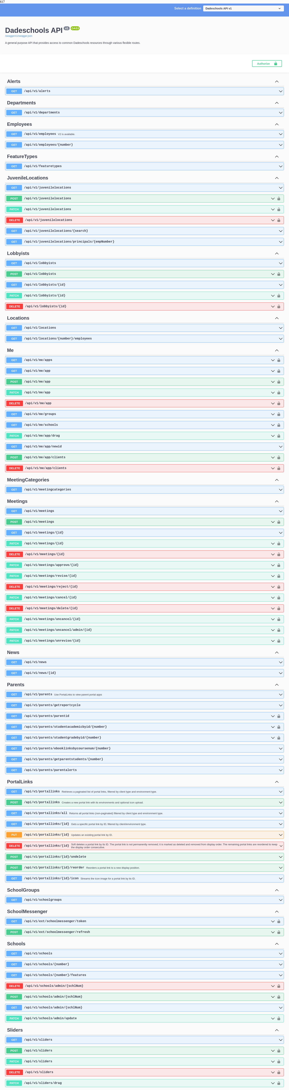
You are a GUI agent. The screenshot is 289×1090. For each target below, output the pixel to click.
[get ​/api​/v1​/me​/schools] (140, 425)
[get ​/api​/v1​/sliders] (144, 1040)
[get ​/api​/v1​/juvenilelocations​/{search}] (144, 231)
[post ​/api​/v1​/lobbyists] (140, 274)
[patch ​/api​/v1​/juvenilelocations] (140, 209)
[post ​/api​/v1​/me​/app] (140, 381)
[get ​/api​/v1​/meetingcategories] (144, 489)
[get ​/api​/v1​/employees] (144, 134)
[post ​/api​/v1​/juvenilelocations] (140, 198)
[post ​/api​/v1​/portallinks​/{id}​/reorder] (144, 867)
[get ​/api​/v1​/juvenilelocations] (144, 187)
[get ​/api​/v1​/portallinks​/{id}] (144, 824)
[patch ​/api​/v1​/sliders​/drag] (140, 1083)
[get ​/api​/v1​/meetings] (144, 511)
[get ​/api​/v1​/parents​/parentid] (140, 716)
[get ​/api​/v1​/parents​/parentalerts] (144, 770)
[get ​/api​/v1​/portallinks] (144, 791)
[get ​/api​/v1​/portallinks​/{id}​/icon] (144, 878)
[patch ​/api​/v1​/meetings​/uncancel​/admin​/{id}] (140, 630)
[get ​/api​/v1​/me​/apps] (140, 360)
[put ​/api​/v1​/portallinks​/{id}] (144, 835)
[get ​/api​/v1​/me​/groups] (140, 414)
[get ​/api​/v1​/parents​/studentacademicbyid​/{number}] (140, 727)
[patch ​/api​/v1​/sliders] (140, 1061)
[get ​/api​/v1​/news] (144, 662)
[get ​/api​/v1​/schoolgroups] (144, 900)
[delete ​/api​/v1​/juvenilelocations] (140, 220)
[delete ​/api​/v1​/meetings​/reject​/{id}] (140, 587)
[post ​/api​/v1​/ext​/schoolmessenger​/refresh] (140, 932)
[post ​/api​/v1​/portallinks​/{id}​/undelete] (144, 857)
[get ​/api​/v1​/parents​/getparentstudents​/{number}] (144, 759)
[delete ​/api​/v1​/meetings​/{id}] (140, 554)
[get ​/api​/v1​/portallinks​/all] (144, 813)
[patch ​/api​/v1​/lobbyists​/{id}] (140, 295)
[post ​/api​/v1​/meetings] (140, 522)
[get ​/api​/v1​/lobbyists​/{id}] (144, 285)
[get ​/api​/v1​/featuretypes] (144, 166)
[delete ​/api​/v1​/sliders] (140, 1072)
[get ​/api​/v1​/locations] (144, 328)
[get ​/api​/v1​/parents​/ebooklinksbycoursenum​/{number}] (144, 748)
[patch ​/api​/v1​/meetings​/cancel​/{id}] (140, 597)
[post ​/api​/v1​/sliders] (140, 1050)
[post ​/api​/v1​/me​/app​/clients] (140, 457)
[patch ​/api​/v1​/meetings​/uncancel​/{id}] (140, 619)
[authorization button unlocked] (279, 199)
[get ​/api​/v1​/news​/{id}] (144, 673)
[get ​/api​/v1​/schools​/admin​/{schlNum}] (144, 1007)
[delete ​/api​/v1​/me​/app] (140, 403)
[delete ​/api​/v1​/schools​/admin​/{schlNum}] (140, 986)
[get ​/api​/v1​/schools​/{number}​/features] (144, 975)
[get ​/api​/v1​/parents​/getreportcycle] (144, 705)
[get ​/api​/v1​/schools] (144, 953)
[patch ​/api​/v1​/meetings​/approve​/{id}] (140, 565)
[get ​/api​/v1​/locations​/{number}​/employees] (144, 338)
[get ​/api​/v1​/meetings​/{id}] (144, 532)
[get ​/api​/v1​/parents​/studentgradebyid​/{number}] (140, 737)
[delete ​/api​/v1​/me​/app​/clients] (140, 468)
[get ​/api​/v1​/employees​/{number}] (144, 145)
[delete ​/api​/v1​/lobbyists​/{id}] (140, 306)
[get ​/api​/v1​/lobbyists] (144, 263)
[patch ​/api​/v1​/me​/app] (140, 392)
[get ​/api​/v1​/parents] (144, 694)
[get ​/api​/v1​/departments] (144, 112)
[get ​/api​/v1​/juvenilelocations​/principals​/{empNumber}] (144, 242)
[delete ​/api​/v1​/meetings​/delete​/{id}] (140, 608)
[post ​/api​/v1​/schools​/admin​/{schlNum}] (140, 997)
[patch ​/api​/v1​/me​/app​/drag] (140, 436)
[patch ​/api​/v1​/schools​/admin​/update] (140, 1018)
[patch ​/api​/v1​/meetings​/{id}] (140, 543)
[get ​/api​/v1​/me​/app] (140, 371)
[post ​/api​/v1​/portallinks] (144, 802)
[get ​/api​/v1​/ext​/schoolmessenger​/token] (140, 921)
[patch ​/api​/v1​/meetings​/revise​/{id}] (140, 576)
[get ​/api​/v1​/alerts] (144, 91)
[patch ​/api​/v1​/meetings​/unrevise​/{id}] (140, 641)
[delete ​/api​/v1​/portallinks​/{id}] (144, 846)
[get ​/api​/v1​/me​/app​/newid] (144, 446)
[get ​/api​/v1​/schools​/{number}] (144, 964)
